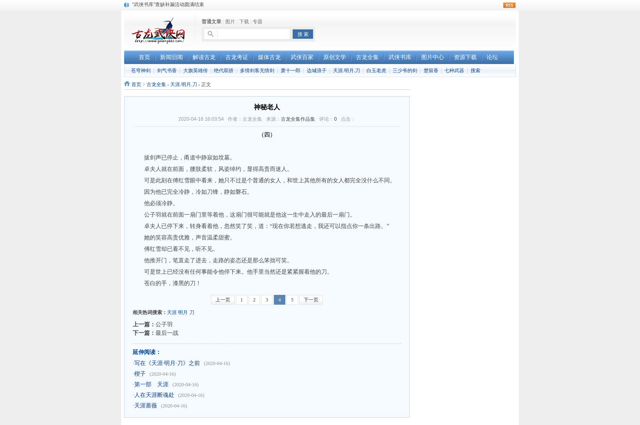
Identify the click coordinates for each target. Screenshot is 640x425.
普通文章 (211, 21)
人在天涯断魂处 (154, 395)
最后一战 (167, 333)
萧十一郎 (290, 70)
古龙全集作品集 (298, 119)
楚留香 (431, 70)
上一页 (223, 300)
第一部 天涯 (151, 384)
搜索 (475, 70)
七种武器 (454, 70)
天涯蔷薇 (145, 406)
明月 (183, 312)
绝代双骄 (223, 70)
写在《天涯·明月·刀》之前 (167, 363)
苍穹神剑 (141, 70)
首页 (136, 84)
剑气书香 (167, 70)
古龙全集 (156, 84)
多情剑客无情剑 (257, 70)
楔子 (140, 374)
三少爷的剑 (405, 70)
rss (509, 5)
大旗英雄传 (195, 70)
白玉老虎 (376, 70)
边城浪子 (317, 70)
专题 (257, 21)
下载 (244, 21)
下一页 (311, 300)
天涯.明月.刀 (346, 70)
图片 (230, 21)
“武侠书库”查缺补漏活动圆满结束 (168, 4)
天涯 (172, 312)
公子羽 (164, 324)
